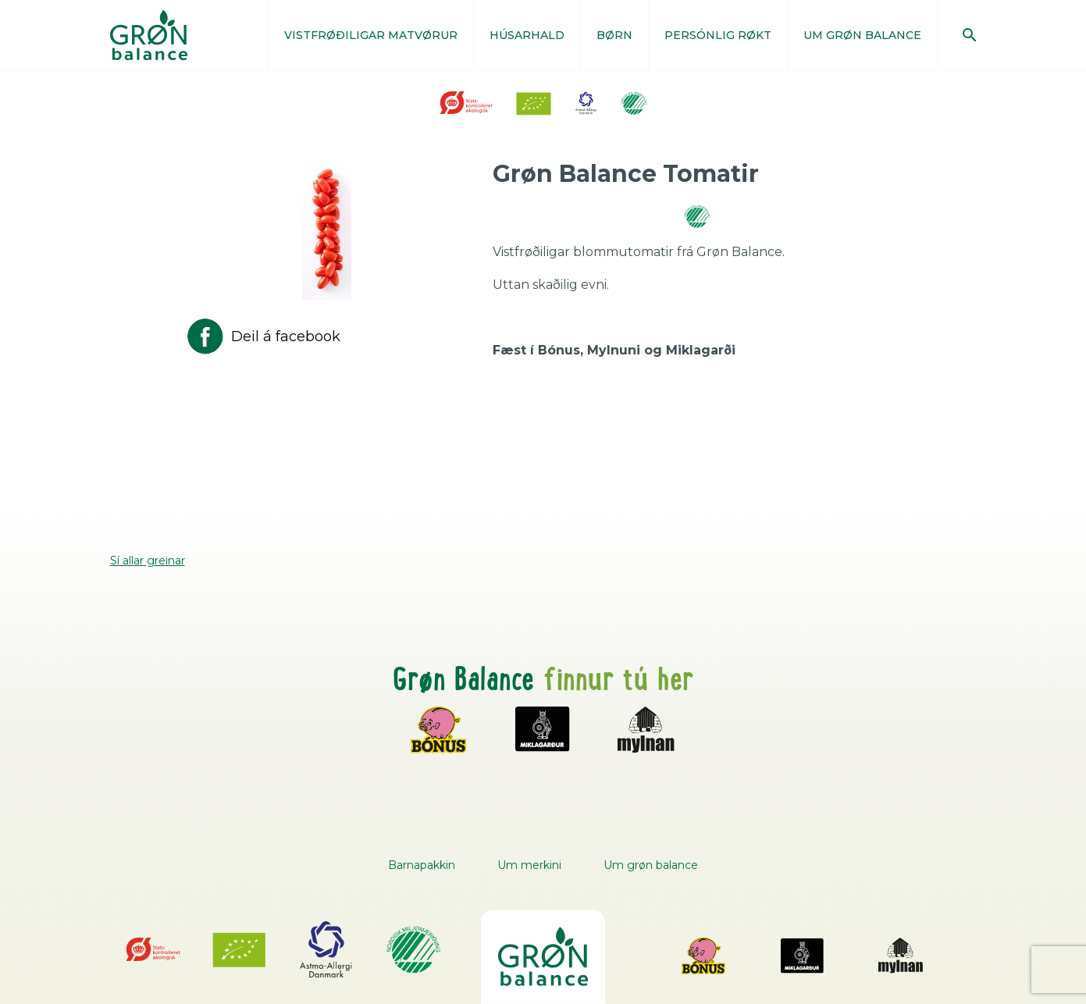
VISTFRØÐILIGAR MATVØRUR (371, 35)
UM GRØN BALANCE (862, 35)
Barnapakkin (421, 865)
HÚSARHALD (527, 35)
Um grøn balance (651, 865)
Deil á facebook (262, 336)
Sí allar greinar (147, 561)
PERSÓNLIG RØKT (717, 35)
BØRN (614, 35)
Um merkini (529, 865)
